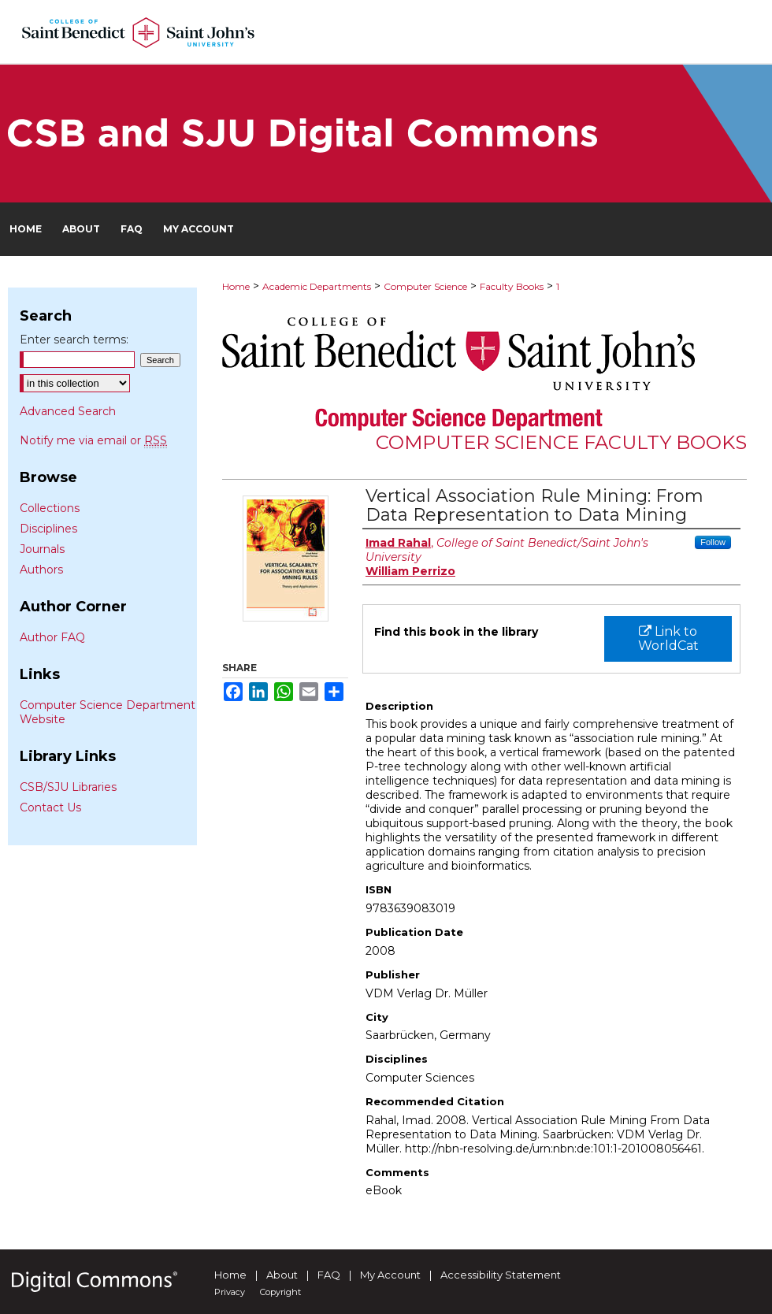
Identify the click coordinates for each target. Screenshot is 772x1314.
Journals (42, 549)
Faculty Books (512, 286)
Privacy (229, 1291)
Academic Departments (316, 286)
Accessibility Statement (500, 1274)
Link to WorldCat (668, 638)
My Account (390, 1274)
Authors (41, 569)
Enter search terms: (74, 339)
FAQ (328, 1274)
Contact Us (50, 807)
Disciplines (48, 529)
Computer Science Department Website (107, 712)
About (282, 1274)
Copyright (280, 1291)
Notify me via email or (93, 440)
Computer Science (425, 286)
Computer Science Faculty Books (561, 442)
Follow (713, 542)
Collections (50, 508)
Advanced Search (68, 411)
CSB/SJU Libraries (68, 787)
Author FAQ (52, 637)
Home (236, 286)
